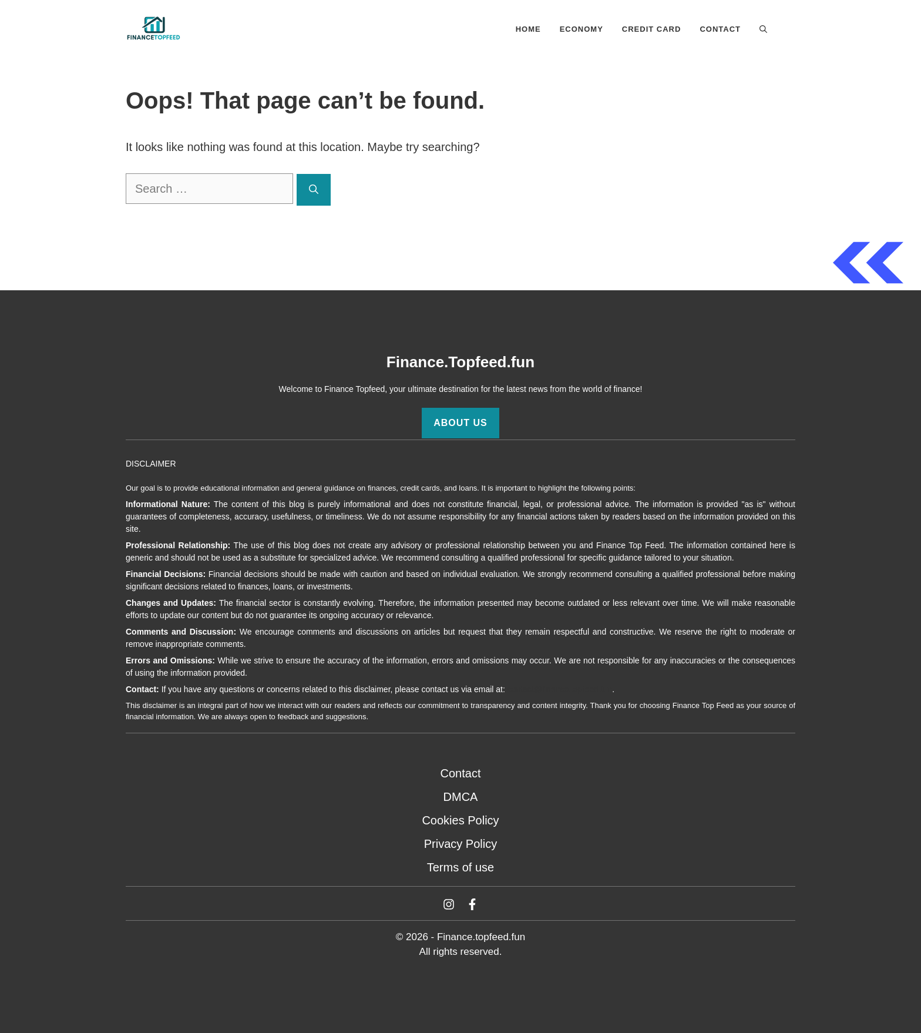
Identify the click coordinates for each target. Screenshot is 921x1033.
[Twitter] (449, 904)
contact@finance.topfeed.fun (559, 689)
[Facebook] (472, 904)
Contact (720, 29)
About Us (460, 423)
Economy (581, 29)
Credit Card (651, 29)
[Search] (314, 190)
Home (528, 29)
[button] (763, 29)
